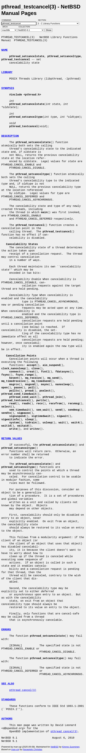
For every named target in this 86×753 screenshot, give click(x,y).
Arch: (6, 27)
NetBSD (55, 747)
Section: (43, 20)
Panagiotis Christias (32, 749)
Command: (7, 20)
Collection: (24, 27)
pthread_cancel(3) (22, 690)
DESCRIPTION (10, 136)
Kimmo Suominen (70, 747)
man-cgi (15, 749)
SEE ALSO (7, 684)
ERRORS (6, 630)
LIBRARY (6, 72)
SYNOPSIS (7, 88)
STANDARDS (8, 700)
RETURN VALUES (11, 438)
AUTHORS (6, 719)
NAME (4, 50)
